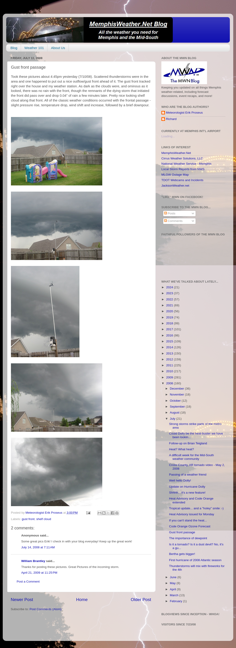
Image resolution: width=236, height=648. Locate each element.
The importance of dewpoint (188, 538)
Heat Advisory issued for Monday (191, 514)
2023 (170, 293)
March (174, 595)
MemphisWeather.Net (176, 153)
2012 (170, 359)
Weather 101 (34, 48)
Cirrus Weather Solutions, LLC (182, 158)
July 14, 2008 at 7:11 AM (38, 547)
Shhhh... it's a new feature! (187, 492)
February (176, 601)
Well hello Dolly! (180, 480)
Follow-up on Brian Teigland (188, 443)
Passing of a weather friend (188, 474)
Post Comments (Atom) (46, 609)
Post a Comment (28, 581)
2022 (170, 299)
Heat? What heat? (181, 449)
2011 (170, 365)
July (173, 418)
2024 (170, 287)
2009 (170, 377)
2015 (170, 341)
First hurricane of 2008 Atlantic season (195, 560)
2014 (170, 347)
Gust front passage (182, 532)
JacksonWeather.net (175, 185)
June (173, 577)
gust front (28, 519)
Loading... (168, 136)
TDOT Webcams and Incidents (182, 180)
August (175, 412)
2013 (170, 353)
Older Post (141, 599)
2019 (170, 317)
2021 (170, 305)
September (178, 406)
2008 (170, 383)
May (173, 583)
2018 (170, 323)
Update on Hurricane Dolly (187, 486)
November (177, 394)
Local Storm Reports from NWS (183, 169)
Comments (173, 221)
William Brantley (33, 561)
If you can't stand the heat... (188, 520)
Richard (171, 119)
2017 (170, 329)
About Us (58, 48)
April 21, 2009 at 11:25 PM (39, 572)
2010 (170, 371)
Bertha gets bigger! (182, 554)
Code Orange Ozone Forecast (189, 526)
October (176, 400)
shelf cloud (43, 519)
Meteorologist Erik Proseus (184, 112)
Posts (170, 213)
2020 (170, 311)
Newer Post (22, 599)
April (173, 589)
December (177, 388)
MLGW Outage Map (175, 174)
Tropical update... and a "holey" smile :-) (196, 508)
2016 (170, 335)
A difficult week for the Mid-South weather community (191, 457)
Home (82, 599)
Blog (13, 48)
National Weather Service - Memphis (186, 163)
